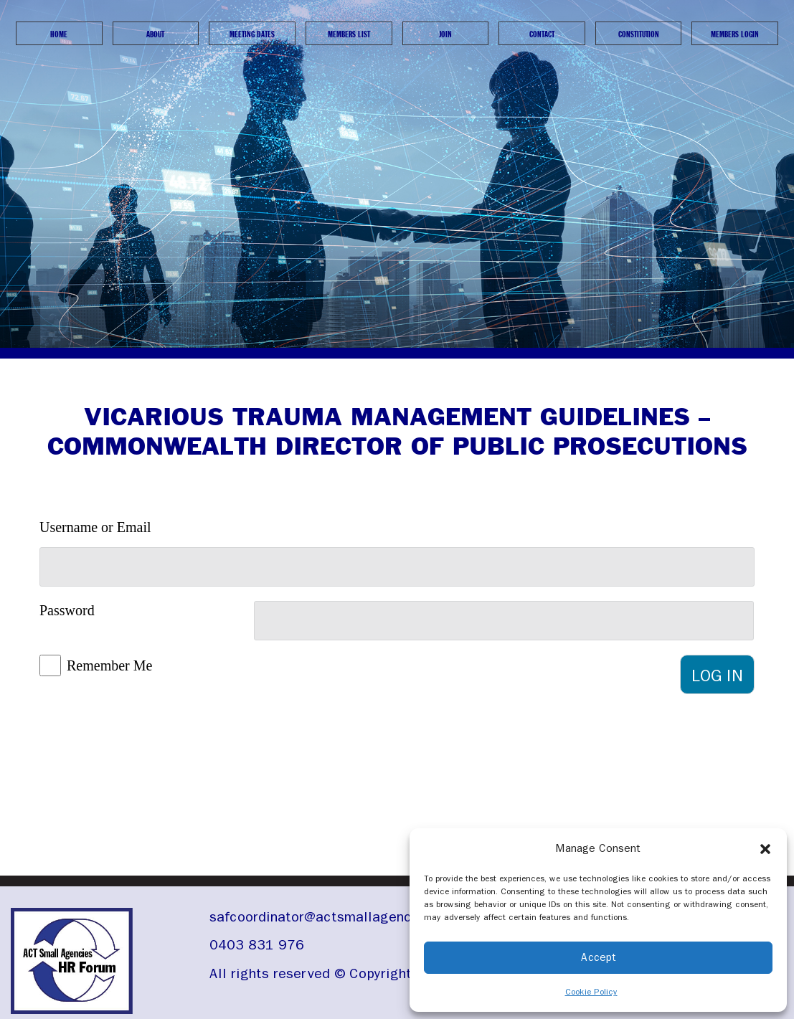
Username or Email (95, 527)
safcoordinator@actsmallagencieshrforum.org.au (367, 917)
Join (445, 34)
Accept (598, 957)
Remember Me (109, 665)
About (155, 34)
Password (67, 610)
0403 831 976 (256, 945)
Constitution (638, 34)
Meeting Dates (252, 34)
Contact (541, 34)
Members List (349, 34)
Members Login (735, 34)
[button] (765, 848)
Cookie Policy (591, 992)
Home (58, 34)
